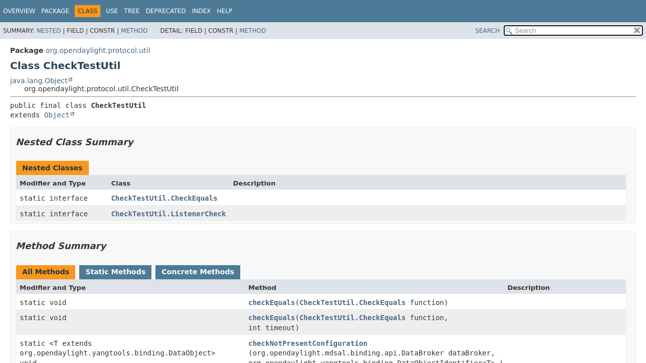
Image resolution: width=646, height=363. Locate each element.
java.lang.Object (39, 81)
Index (201, 11)
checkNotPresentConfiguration (307, 343)
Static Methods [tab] (115, 272)
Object (57, 115)
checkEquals (271, 302)
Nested (48, 30)
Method (134, 30)
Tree (132, 11)
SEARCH (487, 30)
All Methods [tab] (45, 272)
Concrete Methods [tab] (198, 272)
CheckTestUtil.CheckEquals (164, 198)
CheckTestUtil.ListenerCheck (168, 214)
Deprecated (166, 11)
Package (55, 11)
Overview (19, 11)
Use (112, 11)
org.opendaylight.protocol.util (97, 50)
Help (225, 11)
